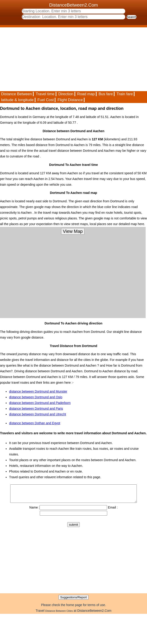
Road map (86, 94)
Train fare (125, 94)
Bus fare (106, 94)
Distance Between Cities (59, 614)
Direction (65, 94)
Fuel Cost (45, 100)
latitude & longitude (17, 100)
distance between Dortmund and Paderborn (40, 403)
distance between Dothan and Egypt (34, 423)
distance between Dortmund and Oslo (35, 397)
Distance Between (16, 94)
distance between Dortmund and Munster (38, 391)
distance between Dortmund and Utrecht (37, 414)
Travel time (45, 94)
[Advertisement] (63, 59)
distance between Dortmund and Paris (36, 408)
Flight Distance (70, 100)
